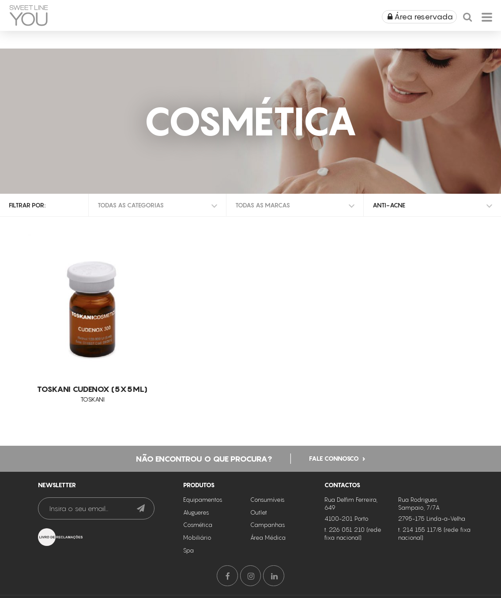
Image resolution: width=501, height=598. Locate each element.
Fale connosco (334, 457)
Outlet (258, 511)
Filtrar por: (27, 205)
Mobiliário (197, 536)
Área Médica (268, 536)
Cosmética (197, 523)
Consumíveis (267, 498)
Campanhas (267, 523)
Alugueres (196, 511)
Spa (188, 549)
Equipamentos (202, 498)
